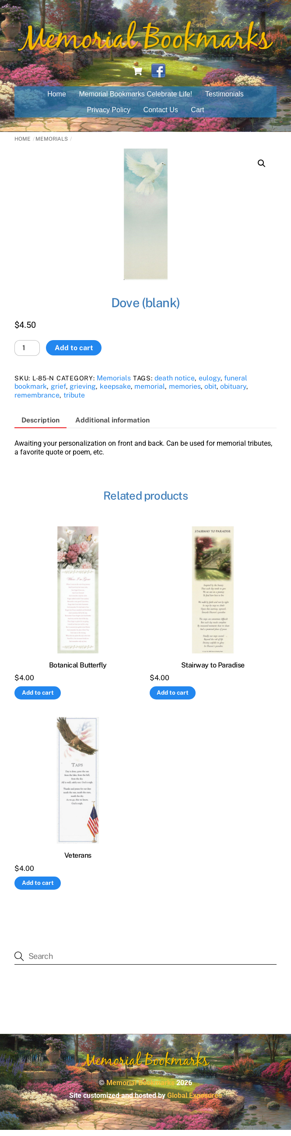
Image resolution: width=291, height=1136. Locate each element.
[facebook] (158, 76)
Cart (197, 115)
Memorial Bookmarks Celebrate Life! (135, 100)
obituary (233, 392)
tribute (74, 401)
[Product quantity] (27, 353)
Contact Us (161, 115)
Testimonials (224, 100)
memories (185, 392)
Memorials (51, 145)
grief (58, 392)
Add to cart (74, 353)
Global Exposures (194, 1101)
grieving (83, 392)
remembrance (37, 401)
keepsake (115, 392)
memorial (149, 392)
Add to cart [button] (38, 698)
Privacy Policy (108, 115)
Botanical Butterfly (78, 671)
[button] (262, 170)
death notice (174, 384)
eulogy (210, 384)
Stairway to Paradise (213, 671)
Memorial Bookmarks (140, 1088)
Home (56, 100)
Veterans (77, 861)
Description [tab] (40, 426)
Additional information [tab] (112, 426)
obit (210, 392)
